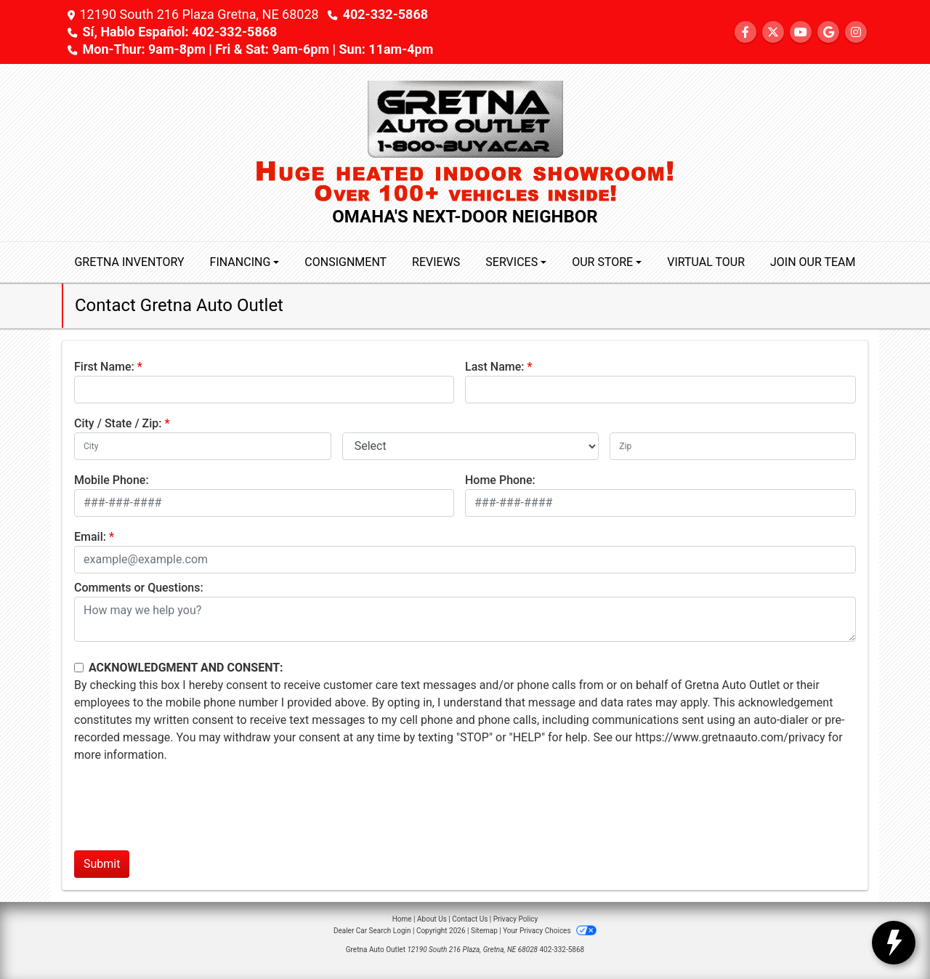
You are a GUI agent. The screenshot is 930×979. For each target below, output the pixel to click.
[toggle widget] (893, 942)
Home (402, 919)
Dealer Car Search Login (372, 931)
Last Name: (495, 367)
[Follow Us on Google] (828, 32)
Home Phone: (500, 480)
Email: (90, 537)
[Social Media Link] (856, 32)
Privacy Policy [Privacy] (515, 919)
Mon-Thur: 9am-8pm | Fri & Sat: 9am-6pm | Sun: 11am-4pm (257, 49)
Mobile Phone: (111, 480)
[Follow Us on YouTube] (801, 32)
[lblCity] (202, 446)
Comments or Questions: (138, 588)
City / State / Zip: (118, 423)
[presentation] (184, 810)
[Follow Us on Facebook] (745, 32)
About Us (432, 919)
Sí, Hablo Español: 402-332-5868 (179, 31)
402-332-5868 (385, 14)
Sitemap (484, 931)
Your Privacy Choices (550, 931)
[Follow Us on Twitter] (773, 32)
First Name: (104, 367)
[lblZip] (733, 446)
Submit (102, 864)
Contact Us (470, 919)
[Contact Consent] (79, 667)
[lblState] (470, 446)
